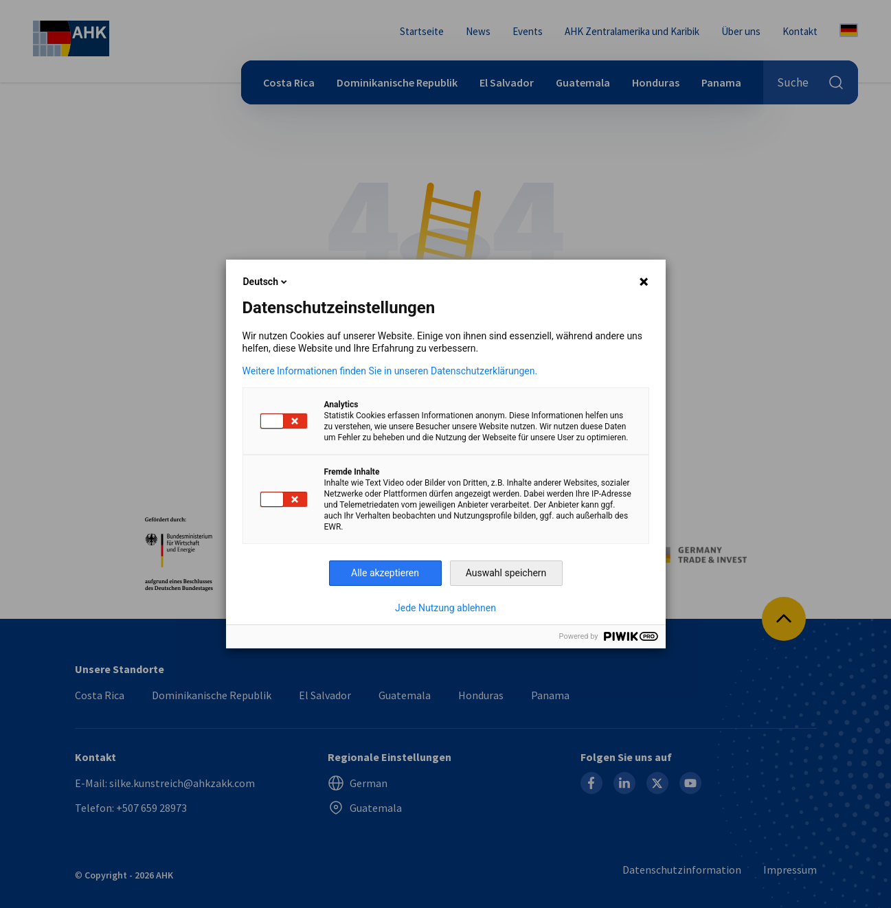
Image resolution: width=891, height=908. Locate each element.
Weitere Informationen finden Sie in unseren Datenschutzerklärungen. (390, 370)
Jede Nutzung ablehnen (445, 607)
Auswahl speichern (506, 572)
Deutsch (266, 281)
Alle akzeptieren (385, 572)
